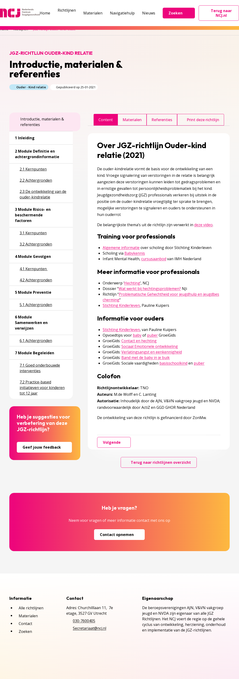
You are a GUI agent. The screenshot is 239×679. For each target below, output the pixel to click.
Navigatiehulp (122, 13)
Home (45, 13)
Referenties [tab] (161, 119)
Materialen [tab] (132, 119)
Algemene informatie (121, 247)
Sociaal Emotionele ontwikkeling (149, 346)
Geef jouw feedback (44, 447)
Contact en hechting (139, 340)
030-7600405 (84, 620)
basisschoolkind (173, 363)
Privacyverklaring (30, 662)
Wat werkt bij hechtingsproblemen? (150, 288)
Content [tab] (105, 119)
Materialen (92, 13)
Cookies (62, 662)
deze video (203, 224)
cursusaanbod (153, 258)
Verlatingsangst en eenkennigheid (151, 352)
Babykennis (134, 253)
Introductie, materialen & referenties (39, 121)
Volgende (114, 442)
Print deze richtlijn (200, 119)
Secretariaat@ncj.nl (89, 628)
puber (152, 335)
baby (137, 335)
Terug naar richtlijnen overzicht (159, 462)
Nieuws (148, 13)
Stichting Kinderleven (121, 305)
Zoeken (179, 13)
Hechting (132, 283)
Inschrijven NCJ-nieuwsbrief (102, 662)
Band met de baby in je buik (145, 357)
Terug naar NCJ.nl (221, 13)
